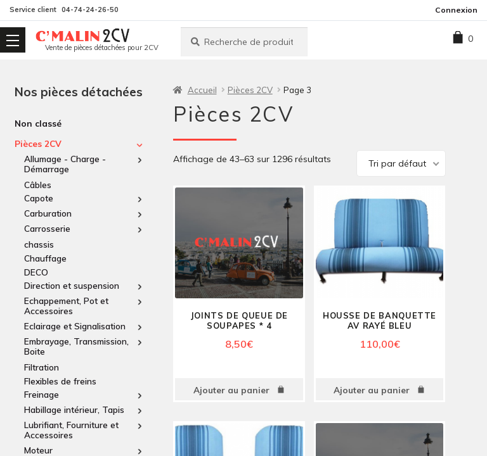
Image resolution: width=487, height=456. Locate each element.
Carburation (48, 213)
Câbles (37, 184)
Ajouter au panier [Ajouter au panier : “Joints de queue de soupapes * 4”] (231, 389)
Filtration (41, 367)
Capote (38, 198)
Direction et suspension (71, 286)
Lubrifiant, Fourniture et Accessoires (71, 430)
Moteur (38, 450)
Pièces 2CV (38, 144)
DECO (36, 272)
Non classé (38, 123)
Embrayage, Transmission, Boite (76, 346)
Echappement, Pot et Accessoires (66, 306)
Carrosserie (47, 229)
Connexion (456, 10)
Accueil (202, 90)
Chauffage (45, 258)
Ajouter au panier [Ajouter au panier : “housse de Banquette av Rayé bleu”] (372, 389)
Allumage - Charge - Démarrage (65, 164)
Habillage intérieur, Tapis (74, 410)
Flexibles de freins (60, 381)
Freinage (41, 395)
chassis (39, 244)
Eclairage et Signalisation (75, 326)
